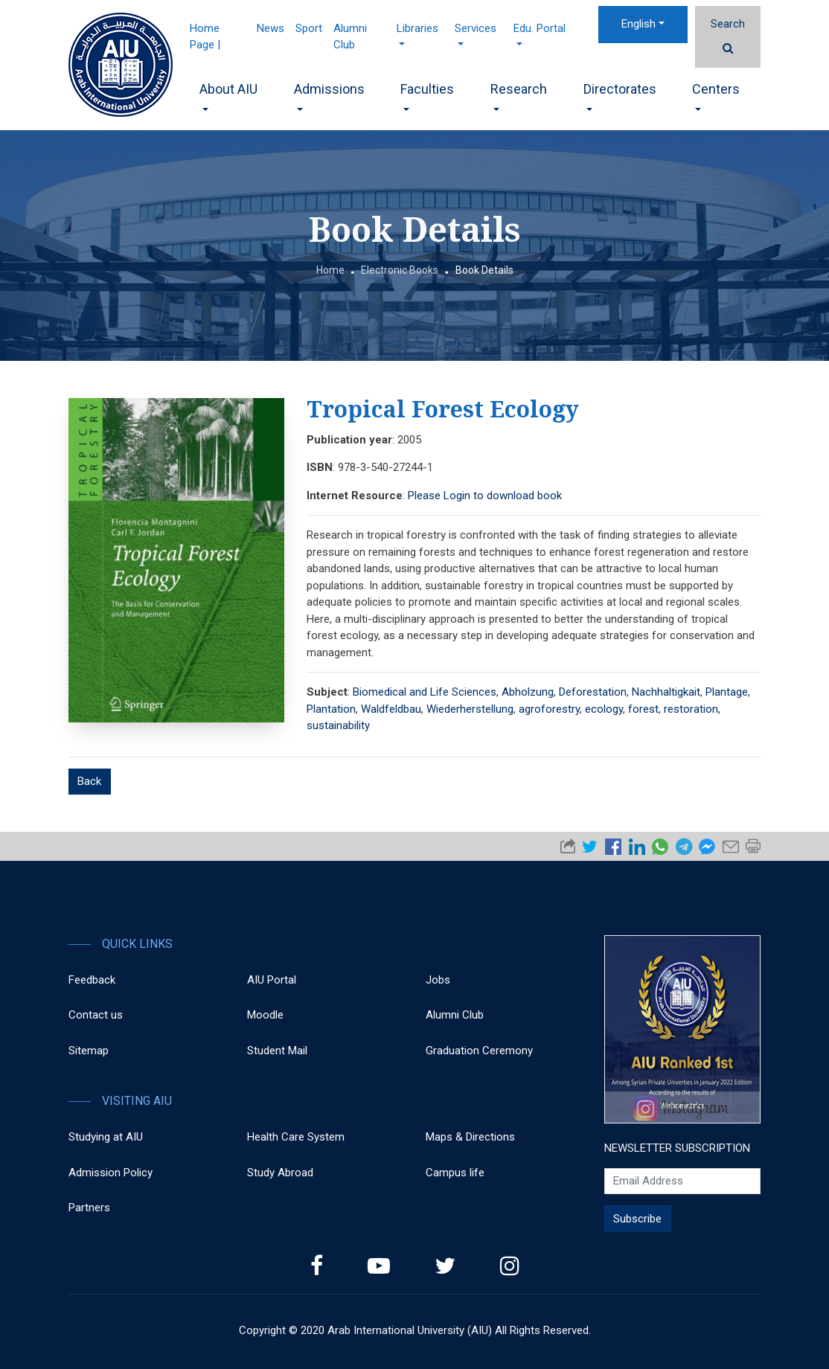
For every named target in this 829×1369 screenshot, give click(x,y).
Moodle (265, 1015)
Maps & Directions (470, 1137)
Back (89, 781)
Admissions (329, 96)
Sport (308, 28)
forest (643, 709)
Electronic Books (399, 270)
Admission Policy (110, 1172)
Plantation (331, 709)
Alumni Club (350, 37)
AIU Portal (271, 980)
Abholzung (528, 692)
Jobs (438, 980)
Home (330, 270)
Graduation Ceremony (479, 1050)
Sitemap (88, 1050)
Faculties (427, 96)
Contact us (95, 1015)
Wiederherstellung (469, 709)
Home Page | (205, 37)
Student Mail (277, 1050)
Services (475, 34)
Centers (716, 96)
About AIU (228, 96)
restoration (691, 709)
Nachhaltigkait (666, 692)
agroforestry (549, 709)
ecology (604, 709)
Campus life (455, 1172)
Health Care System (296, 1137)
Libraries (417, 34)
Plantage (726, 692)
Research (518, 96)
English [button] (638, 24)
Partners (89, 1207)
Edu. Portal (539, 34)
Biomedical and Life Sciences (424, 692)
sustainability (338, 725)
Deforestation (593, 692)
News (270, 28)
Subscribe (637, 1218)
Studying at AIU (105, 1137)
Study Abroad (280, 1172)
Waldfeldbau (391, 709)
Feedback (91, 980)
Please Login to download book (485, 495)
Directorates (619, 96)
